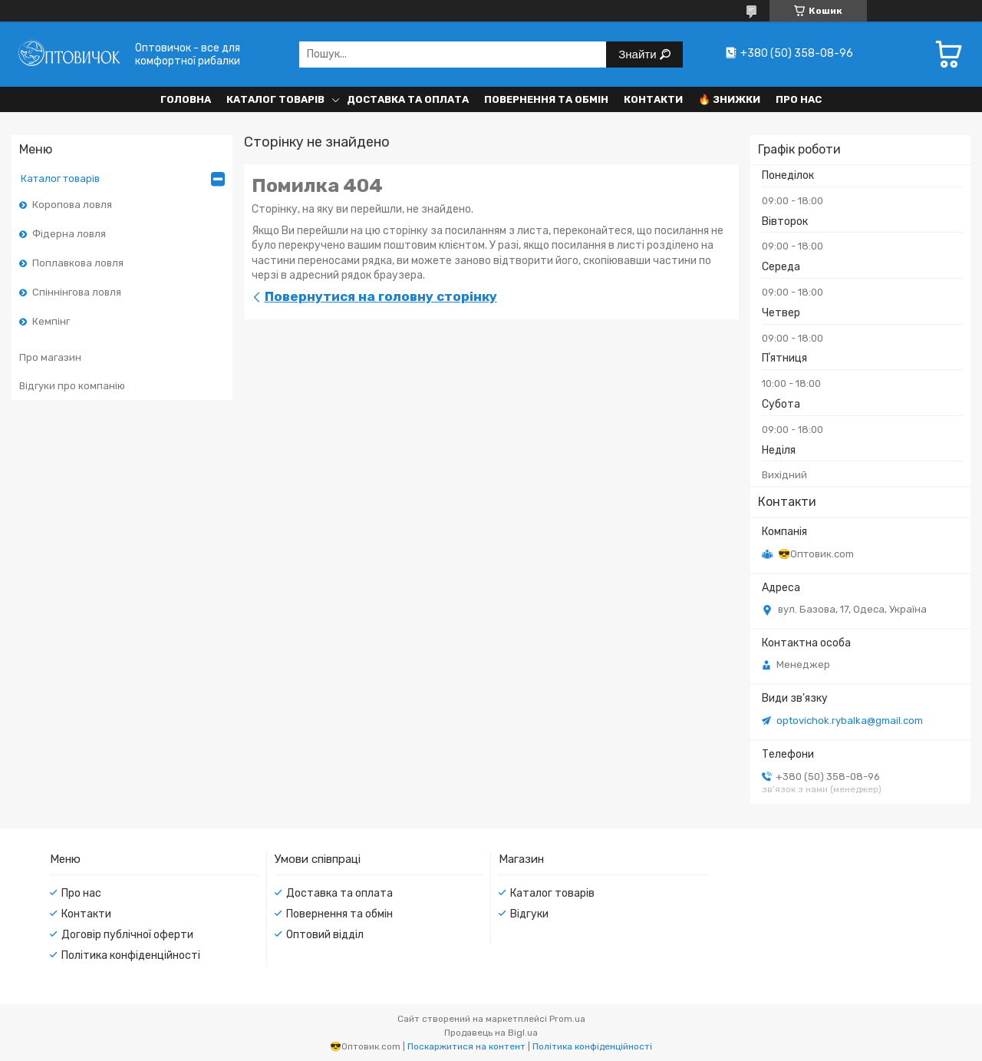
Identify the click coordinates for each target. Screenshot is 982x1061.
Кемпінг (51, 321)
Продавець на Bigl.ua (491, 1032)
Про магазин (50, 357)
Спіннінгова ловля (76, 292)
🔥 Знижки (729, 99)
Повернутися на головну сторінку (381, 296)
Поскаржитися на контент (466, 1046)
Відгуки (529, 914)
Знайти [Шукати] (638, 54)
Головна (185, 99)
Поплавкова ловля (78, 263)
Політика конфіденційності (130, 955)
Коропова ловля (72, 204)
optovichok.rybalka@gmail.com (849, 720)
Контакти (653, 99)
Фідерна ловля (69, 234)
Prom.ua (567, 1018)
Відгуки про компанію (72, 386)
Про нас (799, 99)
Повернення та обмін (546, 99)
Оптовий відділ (325, 934)
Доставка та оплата (408, 99)
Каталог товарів (275, 99)
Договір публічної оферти (127, 934)
